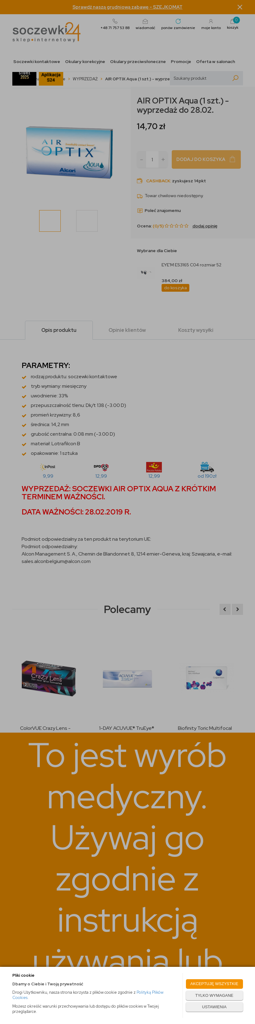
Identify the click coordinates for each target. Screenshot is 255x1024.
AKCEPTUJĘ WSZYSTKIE (214, 983)
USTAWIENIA (214, 1007)
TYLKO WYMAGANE (214, 995)
